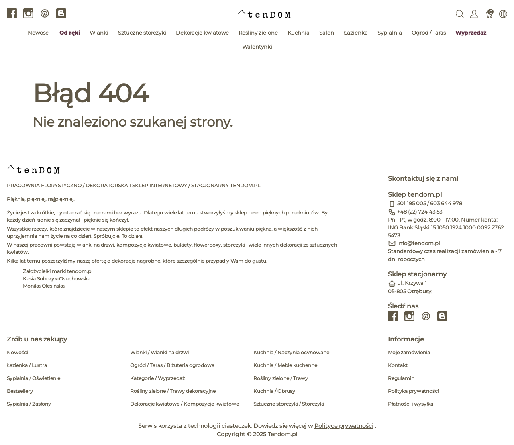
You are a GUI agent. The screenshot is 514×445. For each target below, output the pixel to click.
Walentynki (257, 46)
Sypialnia (389, 32)
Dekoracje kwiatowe (202, 32)
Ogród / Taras (429, 32)
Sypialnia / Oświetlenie (33, 378)
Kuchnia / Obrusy (274, 391)
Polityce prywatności (343, 425)
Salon (326, 32)
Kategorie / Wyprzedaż (157, 378)
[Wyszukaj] (460, 13)
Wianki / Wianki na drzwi (159, 352)
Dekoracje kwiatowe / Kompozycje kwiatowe (184, 404)
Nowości (39, 32)
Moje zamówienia (409, 352)
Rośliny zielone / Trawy (280, 378)
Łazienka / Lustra (27, 365)
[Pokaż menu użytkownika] (474, 13)
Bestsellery (20, 391)
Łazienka (356, 32)
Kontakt (398, 365)
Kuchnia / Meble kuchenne (285, 365)
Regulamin (401, 378)
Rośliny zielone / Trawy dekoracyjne (173, 391)
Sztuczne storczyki (142, 32)
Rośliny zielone (258, 32)
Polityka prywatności (413, 391)
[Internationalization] (503, 13)
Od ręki (69, 32)
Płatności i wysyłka (410, 404)
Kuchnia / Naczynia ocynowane (291, 352)
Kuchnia (299, 32)
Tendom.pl (282, 434)
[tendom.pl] (264, 13)
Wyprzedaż (470, 32)
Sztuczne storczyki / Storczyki (288, 404)
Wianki (99, 32)
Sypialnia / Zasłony (29, 404)
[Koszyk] (489, 13)
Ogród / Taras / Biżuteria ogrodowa (172, 365)
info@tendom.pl (418, 243)
